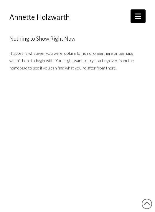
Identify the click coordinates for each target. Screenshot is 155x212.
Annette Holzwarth (39, 17)
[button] (138, 16)
